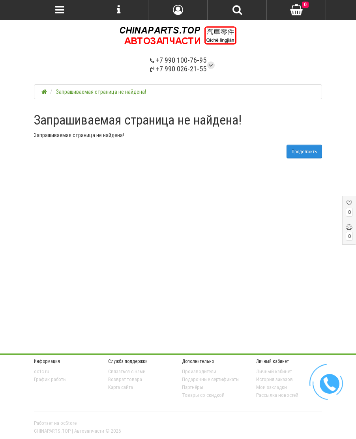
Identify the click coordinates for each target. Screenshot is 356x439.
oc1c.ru (41, 371)
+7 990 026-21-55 (178, 68)
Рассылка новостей (277, 395)
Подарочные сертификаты (211, 379)
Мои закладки (271, 387)
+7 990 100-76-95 (178, 60)
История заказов (274, 379)
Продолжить (304, 151)
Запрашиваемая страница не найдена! (101, 91)
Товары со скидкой (203, 395)
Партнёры (192, 387)
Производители (199, 371)
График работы (50, 379)
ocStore (68, 423)
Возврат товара (125, 379)
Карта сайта (120, 387)
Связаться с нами (127, 371)
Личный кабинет (274, 371)
